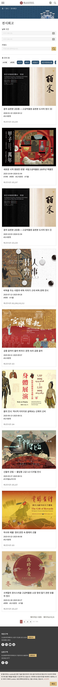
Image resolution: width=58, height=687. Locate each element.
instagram (6, 644)
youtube (10, 644)
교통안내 (30, 637)
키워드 (4, 45)
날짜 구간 (5, 29)
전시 (7, 8)
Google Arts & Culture (13, 644)
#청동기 (35, 62)
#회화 (12, 62)
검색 (54, 49)
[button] (50, 2)
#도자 (20, 62)
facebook (2, 644)
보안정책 (46, 679)
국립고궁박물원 (27, 3)
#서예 (5, 62)
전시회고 (14, 8)
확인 (53, 683)
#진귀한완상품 (47, 62)
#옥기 (27, 62)
